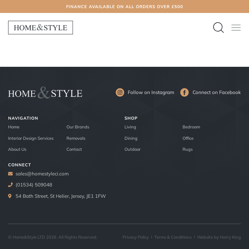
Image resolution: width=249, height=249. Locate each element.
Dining (130, 138)
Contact (74, 149)
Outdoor (132, 149)
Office (188, 138)
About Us (17, 149)
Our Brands (77, 126)
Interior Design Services (30, 138)
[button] (236, 27)
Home (13, 126)
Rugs (188, 149)
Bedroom (191, 126)
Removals (75, 138)
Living (130, 126)
